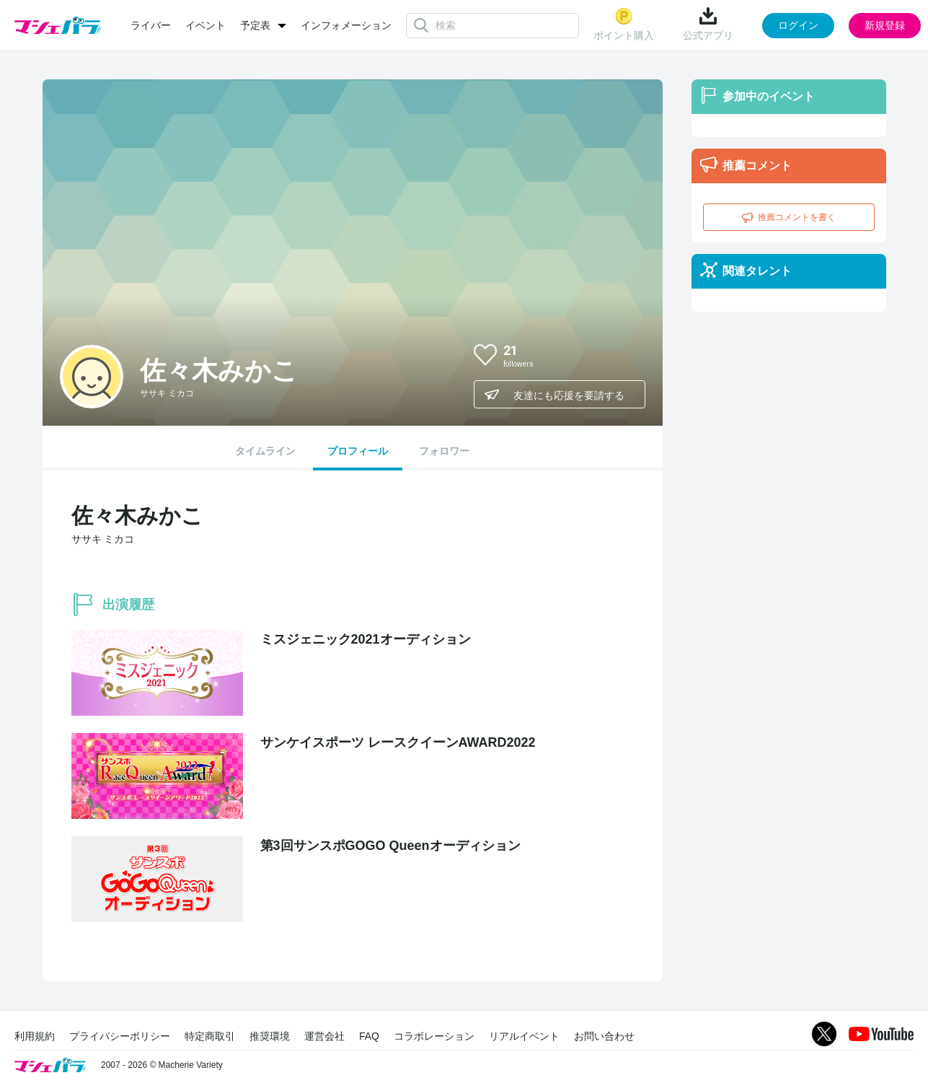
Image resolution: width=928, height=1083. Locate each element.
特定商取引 (210, 1036)
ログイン (798, 25)
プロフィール (357, 451)
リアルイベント (524, 1036)
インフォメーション (346, 25)
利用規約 (34, 1036)
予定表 (255, 25)
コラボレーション (434, 1036)
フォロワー (444, 451)
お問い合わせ (604, 1036)
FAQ (369, 1036)
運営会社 (324, 1036)
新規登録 (885, 25)
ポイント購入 (623, 24)
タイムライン (265, 451)
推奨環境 (269, 1036)
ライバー (151, 25)
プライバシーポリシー (119, 1036)
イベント (205, 25)
